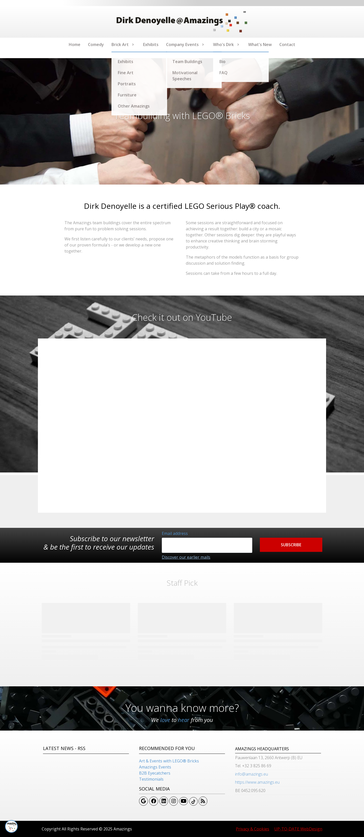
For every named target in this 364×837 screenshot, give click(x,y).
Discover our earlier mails (186, 557)
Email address (175, 533)
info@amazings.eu (251, 774)
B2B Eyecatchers (154, 773)
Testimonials (151, 779)
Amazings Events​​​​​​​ (155, 767)
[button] (291, 545)
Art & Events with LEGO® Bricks (169, 761)
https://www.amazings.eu (257, 782)
